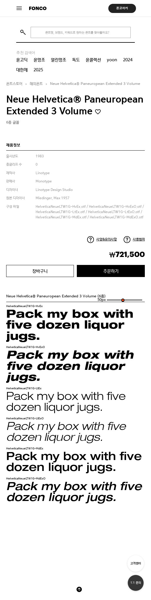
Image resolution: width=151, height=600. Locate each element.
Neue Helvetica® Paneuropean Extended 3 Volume (95, 84)
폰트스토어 (14, 84)
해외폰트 (36, 84)
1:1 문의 (135, 583)
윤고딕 (22, 60)
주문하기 (111, 270)
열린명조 (58, 60)
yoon (112, 60)
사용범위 (139, 239)
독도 (76, 60)
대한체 (22, 70)
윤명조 (39, 60)
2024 (127, 60)
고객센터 (135, 563)
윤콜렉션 (93, 60)
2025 (38, 70)
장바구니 (40, 270)
